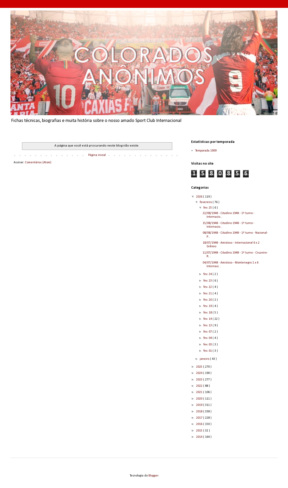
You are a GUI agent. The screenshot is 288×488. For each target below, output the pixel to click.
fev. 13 (208, 325)
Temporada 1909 (206, 150)
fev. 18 (208, 312)
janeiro (205, 359)
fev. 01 (208, 350)
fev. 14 (208, 319)
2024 (199, 373)
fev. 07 (208, 331)
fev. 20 (208, 299)
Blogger (153, 475)
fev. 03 (208, 344)
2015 (199, 430)
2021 (199, 392)
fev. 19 (208, 306)
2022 (199, 386)
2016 (199, 424)
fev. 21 (208, 293)
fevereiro (206, 202)
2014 (199, 437)
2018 (199, 411)
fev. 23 (208, 280)
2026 (199, 196)
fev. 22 (208, 287)
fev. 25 (208, 207)
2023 (199, 379)
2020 (199, 398)
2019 (199, 405)
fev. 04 (208, 338)
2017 (199, 417)
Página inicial (97, 155)
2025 (199, 366)
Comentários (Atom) (38, 162)
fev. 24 (208, 274)
